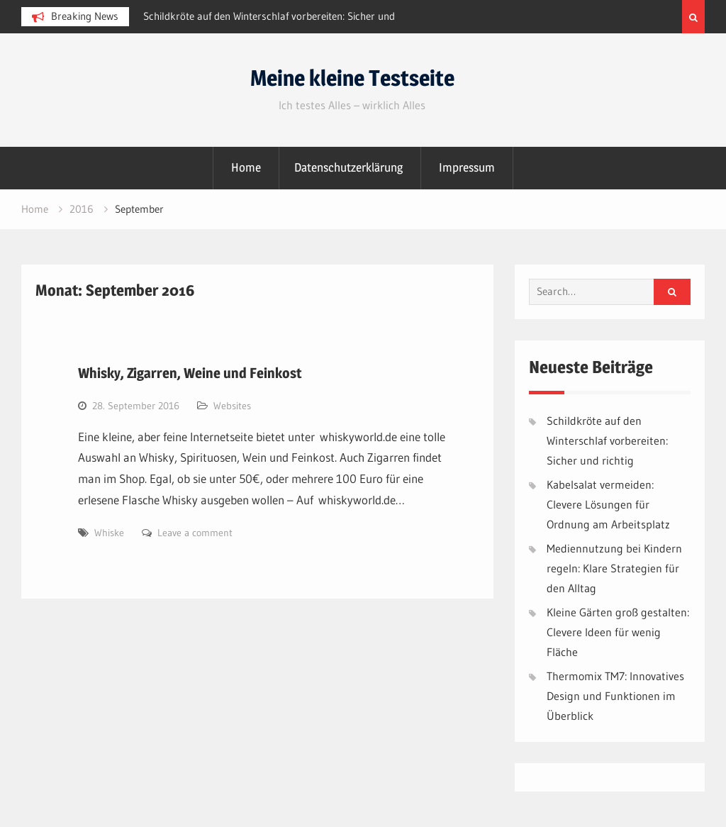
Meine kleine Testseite (352, 78)
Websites (232, 405)
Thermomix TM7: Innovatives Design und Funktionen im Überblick (615, 696)
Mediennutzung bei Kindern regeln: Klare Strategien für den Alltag (614, 568)
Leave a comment (195, 532)
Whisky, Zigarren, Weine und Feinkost (190, 373)
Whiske (109, 532)
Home (246, 167)
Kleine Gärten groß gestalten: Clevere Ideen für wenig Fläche (618, 632)
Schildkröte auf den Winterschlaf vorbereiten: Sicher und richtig (607, 440)
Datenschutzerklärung (348, 167)
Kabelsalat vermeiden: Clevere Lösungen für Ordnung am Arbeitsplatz (608, 504)
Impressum (467, 167)
